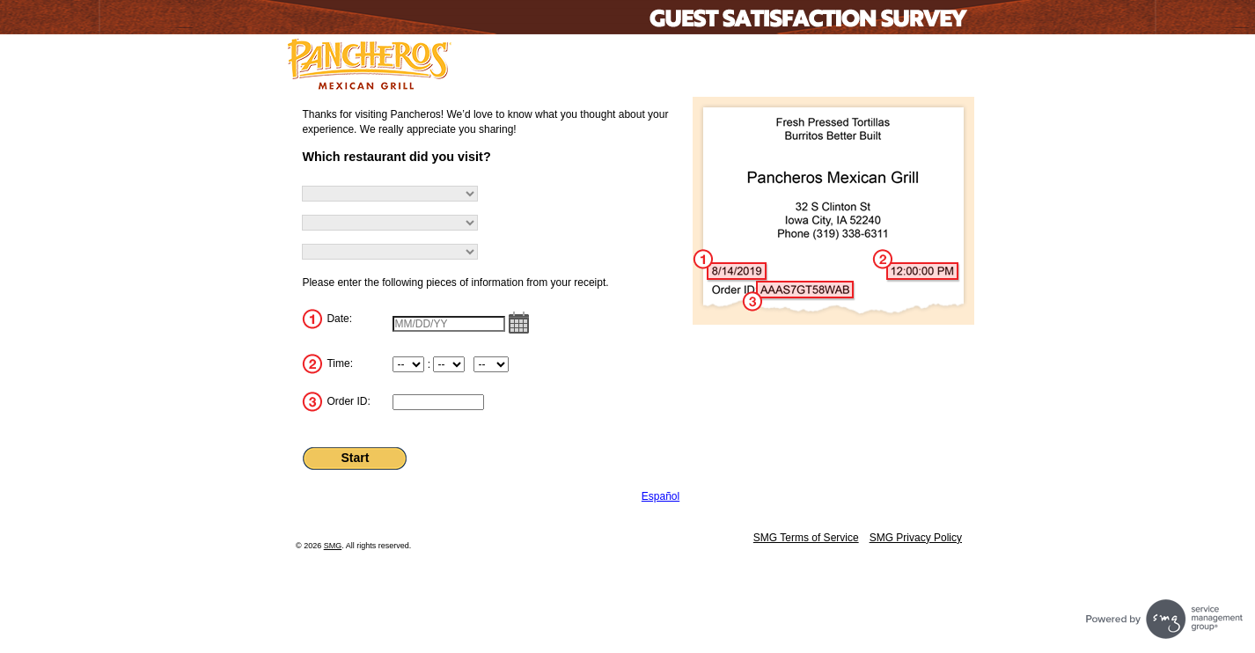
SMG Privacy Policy (916, 538)
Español (660, 496)
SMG (333, 545)
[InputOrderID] (438, 402)
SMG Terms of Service (806, 538)
